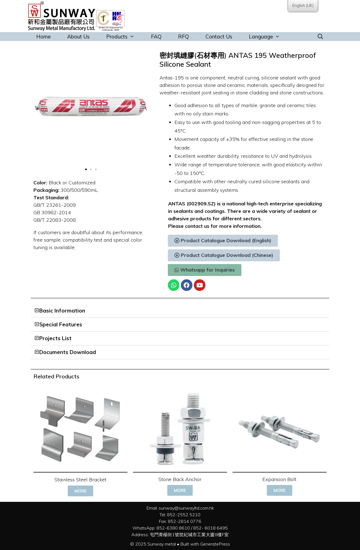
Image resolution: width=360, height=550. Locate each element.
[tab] (180, 311)
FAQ (156, 36)
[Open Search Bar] (320, 36)
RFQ (183, 36)
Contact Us (218, 36)
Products (124, 36)
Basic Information (62, 310)
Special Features (60, 324)
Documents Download (67, 352)
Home (43, 36)
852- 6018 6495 (210, 528)
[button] (86, 169)
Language (268, 36)
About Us (78, 36)
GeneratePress (215, 544)
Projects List (55, 338)
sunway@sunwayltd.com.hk (186, 508)
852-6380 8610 (173, 528)
